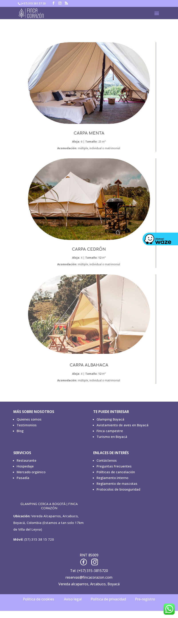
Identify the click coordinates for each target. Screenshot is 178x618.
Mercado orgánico (31, 472)
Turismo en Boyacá (112, 436)
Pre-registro (145, 599)
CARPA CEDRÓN (89, 249)
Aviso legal (73, 599)
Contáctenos (107, 460)
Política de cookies (38, 599)
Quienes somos (29, 419)
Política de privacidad (108, 599)
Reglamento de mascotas (117, 483)
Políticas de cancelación (116, 472)
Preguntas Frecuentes (114, 466)
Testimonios (27, 425)
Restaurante (26, 460)
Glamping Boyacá (110, 419)
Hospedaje (25, 466)
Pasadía (23, 477)
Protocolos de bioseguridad (118, 489)
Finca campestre (110, 431)
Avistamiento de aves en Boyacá (122, 425)
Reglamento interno (112, 477)
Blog (20, 431)
